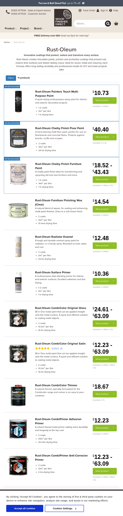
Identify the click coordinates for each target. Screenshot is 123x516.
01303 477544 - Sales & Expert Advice (31, 10)
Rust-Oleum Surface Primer (52, 272)
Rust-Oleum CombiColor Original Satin (60, 343)
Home (7, 42)
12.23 (101, 420)
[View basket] (116, 23)
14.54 (101, 201)
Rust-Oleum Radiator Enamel (54, 237)
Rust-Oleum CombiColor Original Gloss (60, 308)
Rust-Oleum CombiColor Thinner (56, 385)
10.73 (101, 93)
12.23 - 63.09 (102, 348)
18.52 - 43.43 (102, 168)
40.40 (101, 129)
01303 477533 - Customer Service (28, 13)
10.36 (101, 273)
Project (25, 28)
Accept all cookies (24, 508)
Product (11, 28)
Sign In (102, 10)
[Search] (108, 24)
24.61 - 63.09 (102, 312)
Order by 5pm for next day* (61, 35)
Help (113, 10)
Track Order (86, 10)
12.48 (101, 238)
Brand (39, 28)
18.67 (101, 386)
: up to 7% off (61, 3)
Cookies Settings (64, 508)
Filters (11, 78)
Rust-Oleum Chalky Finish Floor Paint (59, 128)
